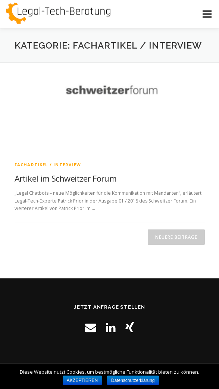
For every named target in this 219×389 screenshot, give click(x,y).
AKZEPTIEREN (82, 380)
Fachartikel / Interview (48, 164)
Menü (206, 14)
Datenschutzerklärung (133, 380)
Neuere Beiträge (176, 237)
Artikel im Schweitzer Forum (66, 178)
